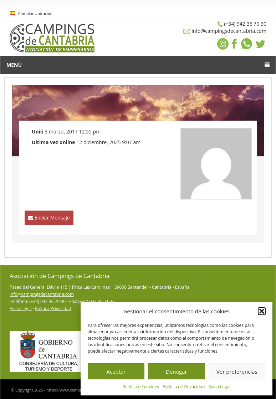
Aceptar (116, 371)
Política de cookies (140, 387)
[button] (261, 311)
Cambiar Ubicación (31, 13)
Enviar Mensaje (52, 217)
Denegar (176, 371)
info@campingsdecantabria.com (42, 294)
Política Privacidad (53, 308)
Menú (138, 64)
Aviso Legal (219, 387)
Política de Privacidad (184, 387)
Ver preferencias (236, 371)
